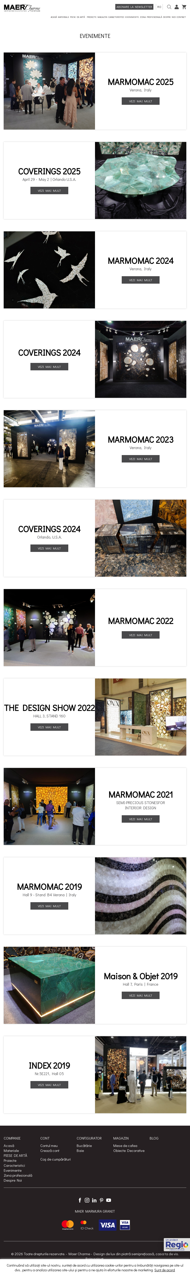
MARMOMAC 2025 (141, 82)
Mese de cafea (125, 1145)
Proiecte (10, 1160)
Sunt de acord (164, 1270)
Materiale (11, 1150)
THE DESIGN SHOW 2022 (49, 708)
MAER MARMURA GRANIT (95, 1211)
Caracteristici (14, 1165)
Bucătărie (84, 1145)
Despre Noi (13, 1180)
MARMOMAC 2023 (140, 439)
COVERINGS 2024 (49, 352)
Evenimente (13, 1170)
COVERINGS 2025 (49, 171)
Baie (80, 1150)
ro (159, 7)
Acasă (9, 1145)
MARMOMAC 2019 (49, 886)
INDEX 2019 (49, 1065)
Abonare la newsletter (134, 7)
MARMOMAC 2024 (141, 260)
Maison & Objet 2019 (141, 976)
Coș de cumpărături (55, 1159)
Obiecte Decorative (128, 1150)
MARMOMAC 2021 (140, 794)
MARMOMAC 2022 (140, 621)
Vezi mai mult (140, 101)
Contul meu (49, 1145)
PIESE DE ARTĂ (15, 1155)
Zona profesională (18, 1175)
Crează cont (49, 1150)
